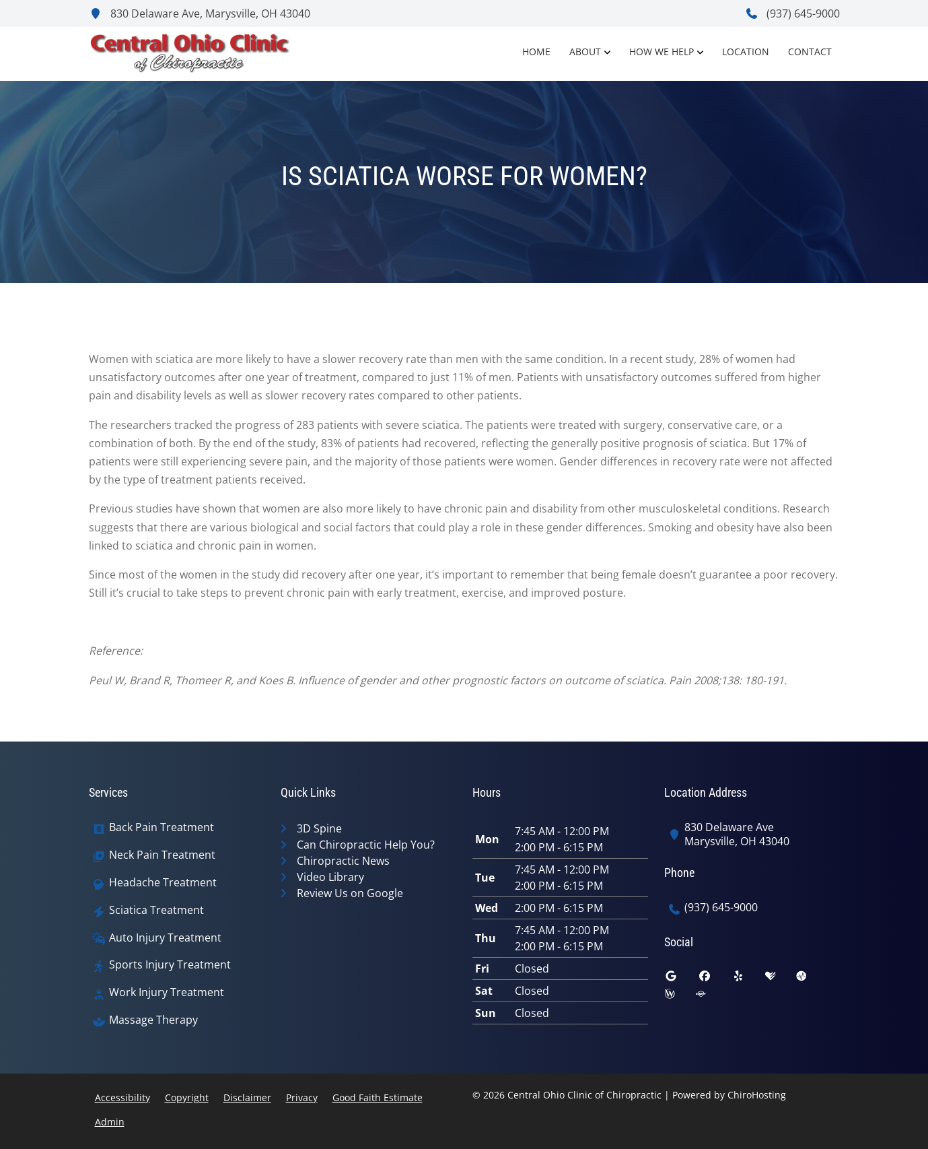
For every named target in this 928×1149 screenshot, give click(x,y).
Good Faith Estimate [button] (377, 1097)
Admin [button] (109, 1121)
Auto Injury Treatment (165, 938)
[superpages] (710, 997)
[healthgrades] (780, 979)
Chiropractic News (343, 860)
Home (536, 51)
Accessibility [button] (122, 1097)
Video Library (330, 876)
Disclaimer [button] (247, 1097)
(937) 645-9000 (792, 13)
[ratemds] (811, 979)
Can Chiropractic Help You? (366, 844)
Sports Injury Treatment (170, 965)
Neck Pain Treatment (162, 855)
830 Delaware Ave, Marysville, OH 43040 (199, 13)
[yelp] (748, 979)
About (585, 51)
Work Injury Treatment (166, 992)
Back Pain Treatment (161, 827)
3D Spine (319, 828)
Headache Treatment (163, 883)
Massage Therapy (153, 1020)
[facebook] (714, 979)
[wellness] (679, 997)
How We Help (661, 51)
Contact (810, 51)
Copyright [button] (187, 1097)
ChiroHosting (756, 1094)
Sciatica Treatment (156, 910)
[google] (681, 979)
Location (745, 51)
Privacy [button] (302, 1097)
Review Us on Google (350, 893)
